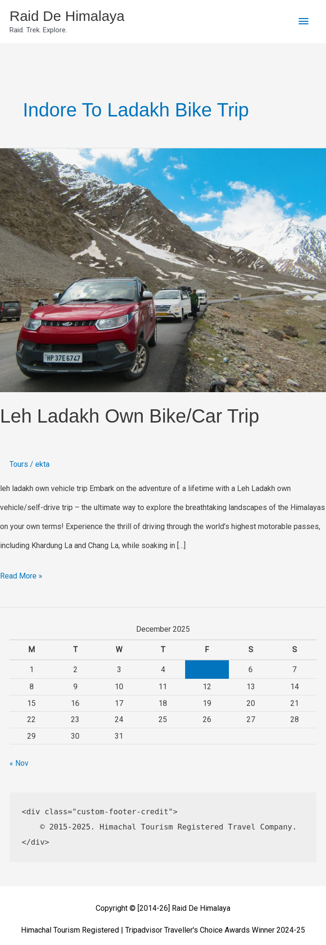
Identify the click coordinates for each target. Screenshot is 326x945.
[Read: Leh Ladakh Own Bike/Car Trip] (163, 269)
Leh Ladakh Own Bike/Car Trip (129, 415)
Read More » (21, 573)
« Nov (19, 763)
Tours (19, 464)
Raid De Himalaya (67, 16)
